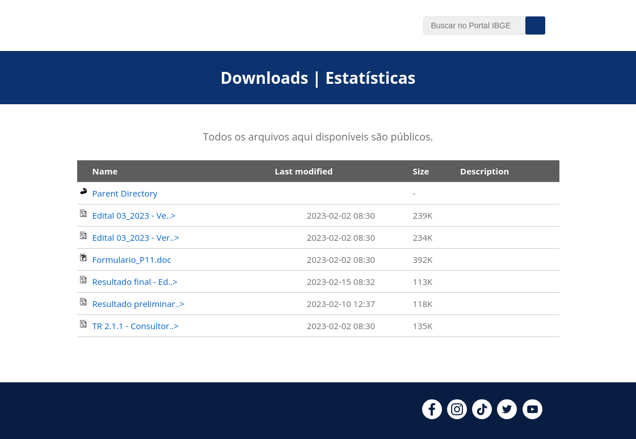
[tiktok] (482, 416)
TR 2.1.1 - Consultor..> (135, 325)
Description (484, 171)
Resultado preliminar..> (138, 303)
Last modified (303, 171)
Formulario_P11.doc (131, 259)
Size (420, 171)
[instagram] (457, 416)
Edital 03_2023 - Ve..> (134, 215)
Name (105, 171)
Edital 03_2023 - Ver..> (135, 237)
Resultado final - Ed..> (135, 281)
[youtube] (532, 416)
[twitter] (507, 416)
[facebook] (432, 416)
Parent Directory (125, 193)
